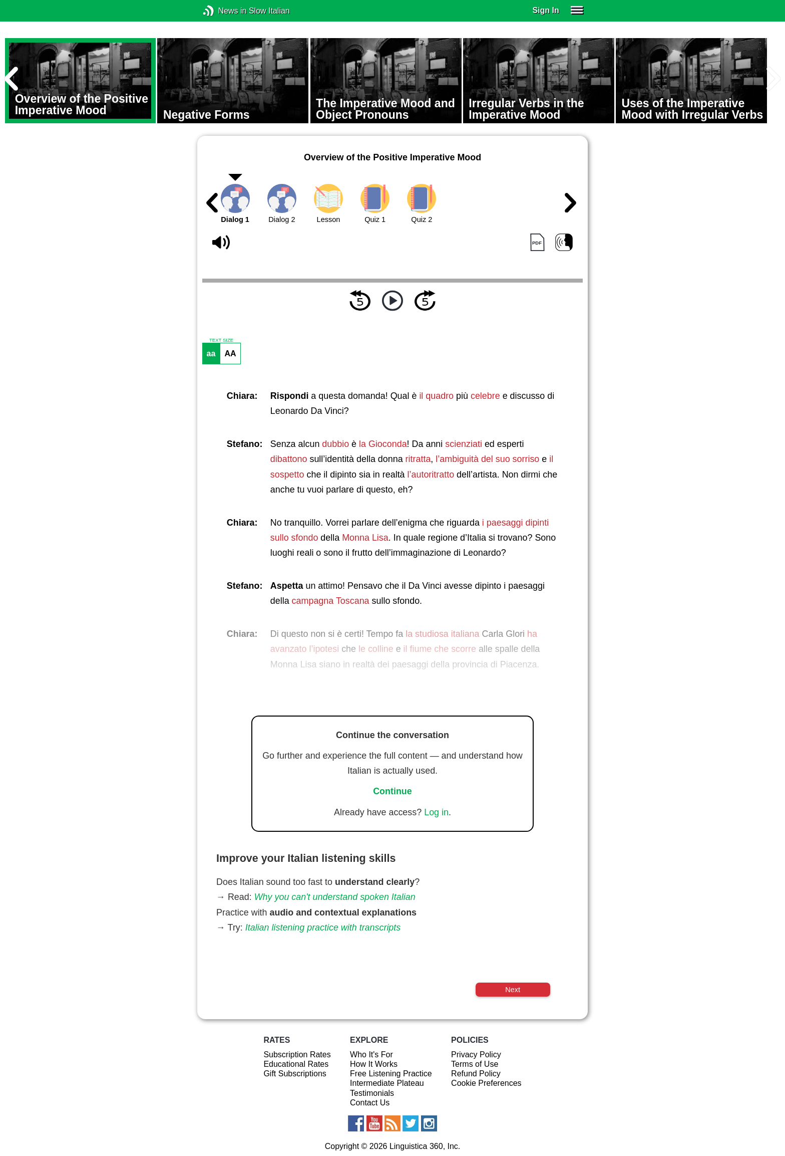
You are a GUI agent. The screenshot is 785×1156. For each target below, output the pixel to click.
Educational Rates (295, 1064)
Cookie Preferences (486, 1083)
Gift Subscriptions (294, 1073)
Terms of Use (474, 1064)
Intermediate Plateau (387, 1083)
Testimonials (372, 1093)
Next (512, 990)
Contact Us (369, 1102)
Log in (436, 812)
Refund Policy (476, 1073)
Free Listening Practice (391, 1073)
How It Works (374, 1064)
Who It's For (371, 1054)
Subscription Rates (296, 1054)
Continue (392, 791)
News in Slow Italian (223, 11)
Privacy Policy (476, 1054)
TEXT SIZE (221, 340)
